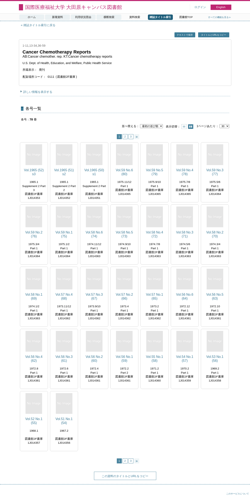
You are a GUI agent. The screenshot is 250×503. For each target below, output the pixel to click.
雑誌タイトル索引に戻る (39, 25)
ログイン (200, 7)
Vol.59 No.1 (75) (64, 234)
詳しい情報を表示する (37, 92)
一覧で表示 (184, 126)
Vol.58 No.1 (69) (34, 296)
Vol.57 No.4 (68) (64, 296)
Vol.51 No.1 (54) (64, 421)
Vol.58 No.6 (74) (94, 234)
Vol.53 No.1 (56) (214, 358)
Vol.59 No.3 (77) (214, 172)
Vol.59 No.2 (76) (34, 234)
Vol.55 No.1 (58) (154, 358)
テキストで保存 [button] (185, 35)
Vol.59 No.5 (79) (154, 172)
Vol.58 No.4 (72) (154, 234)
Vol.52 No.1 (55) (34, 421)
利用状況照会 (83, 17)
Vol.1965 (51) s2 (64, 172)
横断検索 (109, 17)
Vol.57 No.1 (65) (154, 296)
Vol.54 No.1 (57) (184, 358)
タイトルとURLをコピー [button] (213, 35)
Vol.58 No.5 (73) (124, 234)
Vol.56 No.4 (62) (34, 358)
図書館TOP (186, 17)
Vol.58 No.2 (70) (214, 234)
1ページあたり (206, 126)
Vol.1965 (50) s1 (94, 172)
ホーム (32, 17)
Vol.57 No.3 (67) (94, 296)
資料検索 (134, 17)
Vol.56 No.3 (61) (64, 358)
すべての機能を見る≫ (219, 17)
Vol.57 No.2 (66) (124, 296)
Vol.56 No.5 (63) (214, 296)
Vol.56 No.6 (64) (184, 296)
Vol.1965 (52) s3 (34, 172)
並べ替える (129, 126)
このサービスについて (237, 493)
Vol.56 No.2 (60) (94, 358)
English (221, 7)
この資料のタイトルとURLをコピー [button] (125, 476)
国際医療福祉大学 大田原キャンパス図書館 (73, 7)
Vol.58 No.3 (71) (184, 234)
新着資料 (57, 17)
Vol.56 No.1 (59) (124, 358)
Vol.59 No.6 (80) (124, 172)
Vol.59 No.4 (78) (184, 172)
